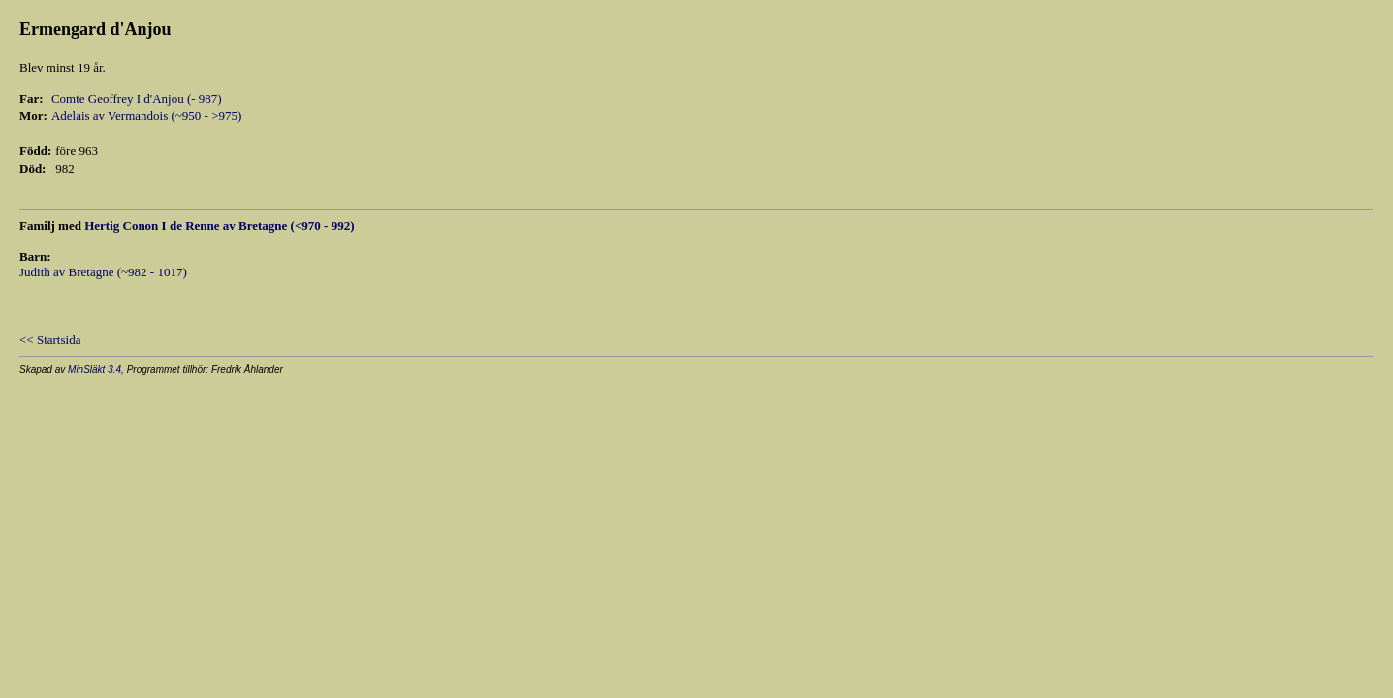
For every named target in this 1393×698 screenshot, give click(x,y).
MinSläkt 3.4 (94, 370)
